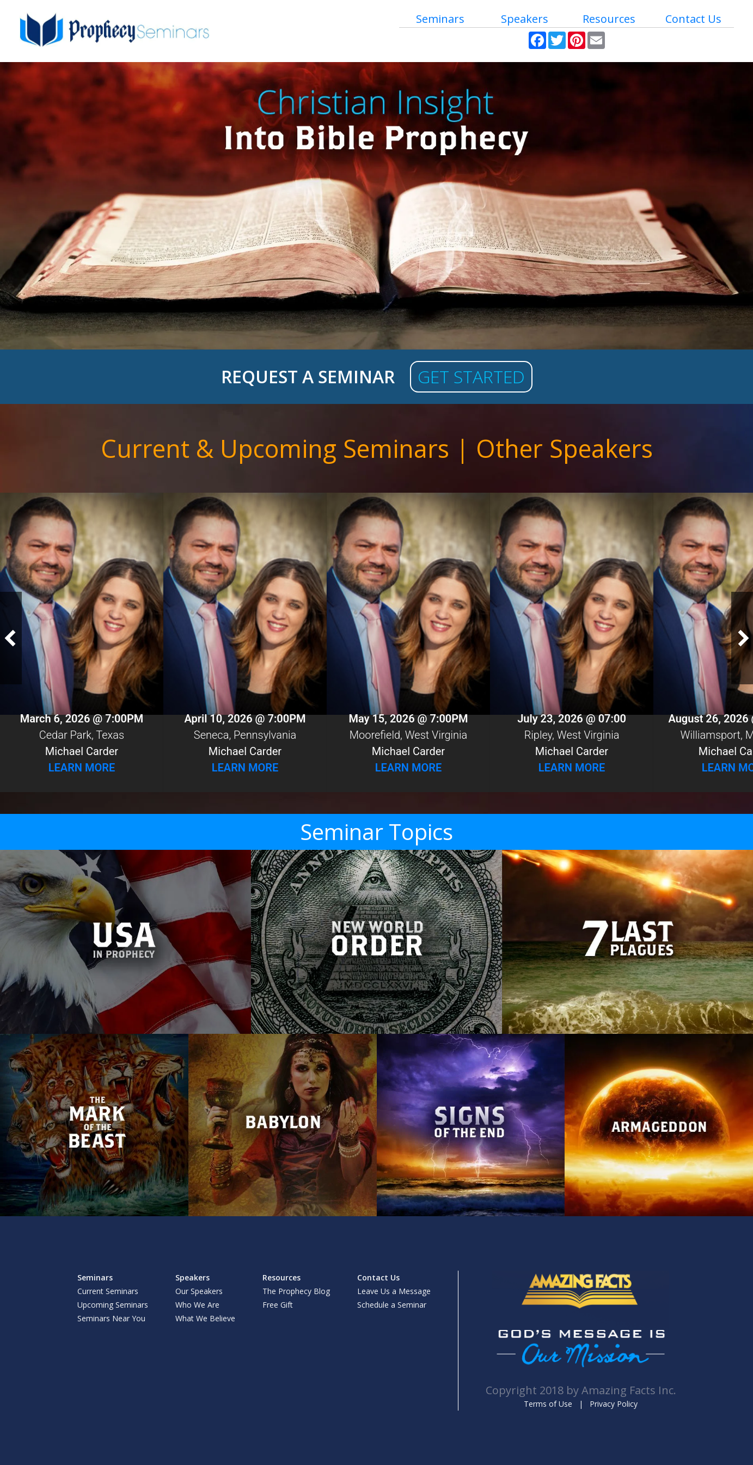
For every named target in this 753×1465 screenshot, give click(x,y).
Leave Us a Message (394, 1291)
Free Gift (277, 1305)
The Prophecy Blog (296, 1291)
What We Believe (205, 1318)
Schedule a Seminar (391, 1305)
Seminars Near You (111, 1318)
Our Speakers (199, 1291)
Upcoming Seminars (112, 1305)
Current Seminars (107, 1291)
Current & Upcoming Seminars (275, 448)
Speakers (524, 18)
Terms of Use (548, 1404)
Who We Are (197, 1305)
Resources (609, 18)
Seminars (440, 18)
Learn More (81, 767)
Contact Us (693, 18)
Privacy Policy (614, 1404)
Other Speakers (564, 448)
